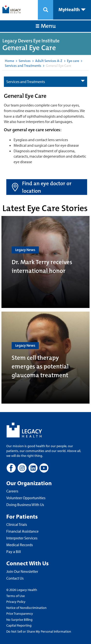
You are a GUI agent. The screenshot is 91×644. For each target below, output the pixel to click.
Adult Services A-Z (48, 61)
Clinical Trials (16, 524)
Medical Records (19, 544)
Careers (12, 491)
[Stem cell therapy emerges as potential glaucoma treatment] (45, 358)
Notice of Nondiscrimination (26, 608)
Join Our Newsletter (22, 571)
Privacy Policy (15, 601)
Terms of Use (15, 596)
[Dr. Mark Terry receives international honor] (45, 262)
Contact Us (15, 578)
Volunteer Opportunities (25, 497)
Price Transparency (19, 613)
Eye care (73, 61)
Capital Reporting (19, 625)
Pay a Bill (13, 551)
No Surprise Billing (19, 619)
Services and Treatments (23, 65)
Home (9, 61)
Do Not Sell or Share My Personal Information (38, 631)
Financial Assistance (22, 531)
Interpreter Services (21, 538)
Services (25, 61)
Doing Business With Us (25, 504)
